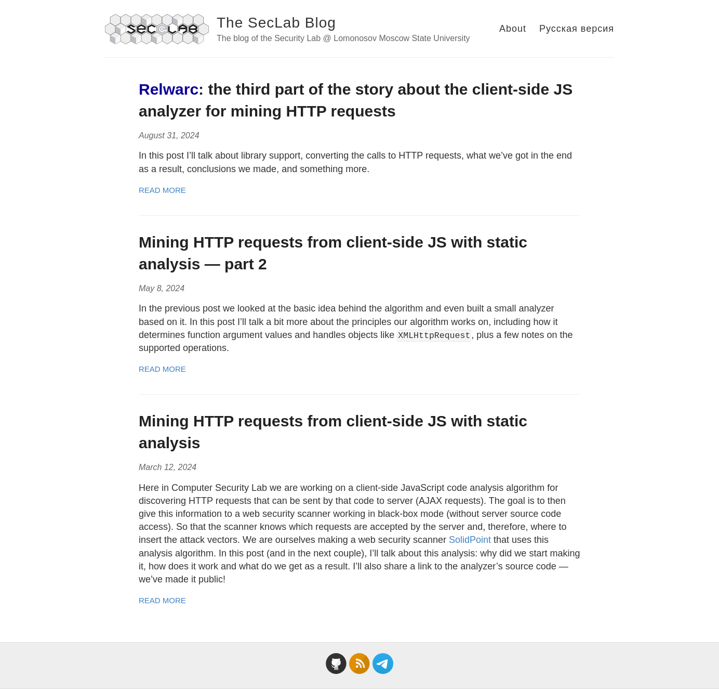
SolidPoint (470, 540)
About (512, 28)
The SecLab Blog (276, 23)
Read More (162, 190)
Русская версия (576, 28)
